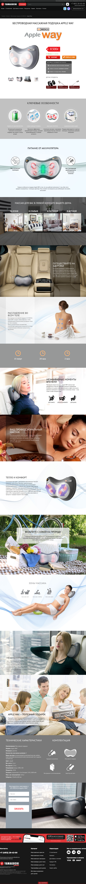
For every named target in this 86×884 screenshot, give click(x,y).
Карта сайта (53, 868)
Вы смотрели (43, 883)
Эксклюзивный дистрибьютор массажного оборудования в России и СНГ (70, 0)
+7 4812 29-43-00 (78, 4)
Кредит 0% (52, 862)
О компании (9, 8)
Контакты (38, 8)
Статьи (44, 8)
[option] (12, 79)
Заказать (18, 808)
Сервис (33, 8)
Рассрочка (27, 8)
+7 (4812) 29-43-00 (8, 852)
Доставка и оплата (18, 8)
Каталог (51, 855)
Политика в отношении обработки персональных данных (10, 858)
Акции (2, 8)
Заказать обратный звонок (80, 5)
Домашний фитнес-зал (78, 8)
